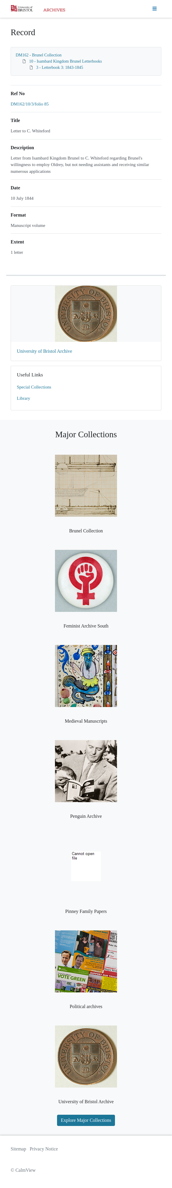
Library (23, 398)
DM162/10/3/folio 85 (30, 104)
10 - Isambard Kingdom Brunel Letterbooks (65, 61)
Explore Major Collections (86, 1120)
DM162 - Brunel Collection (38, 55)
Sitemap (18, 1148)
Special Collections (34, 387)
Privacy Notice (44, 1148)
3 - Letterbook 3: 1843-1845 (59, 67)
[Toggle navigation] (154, 8)
